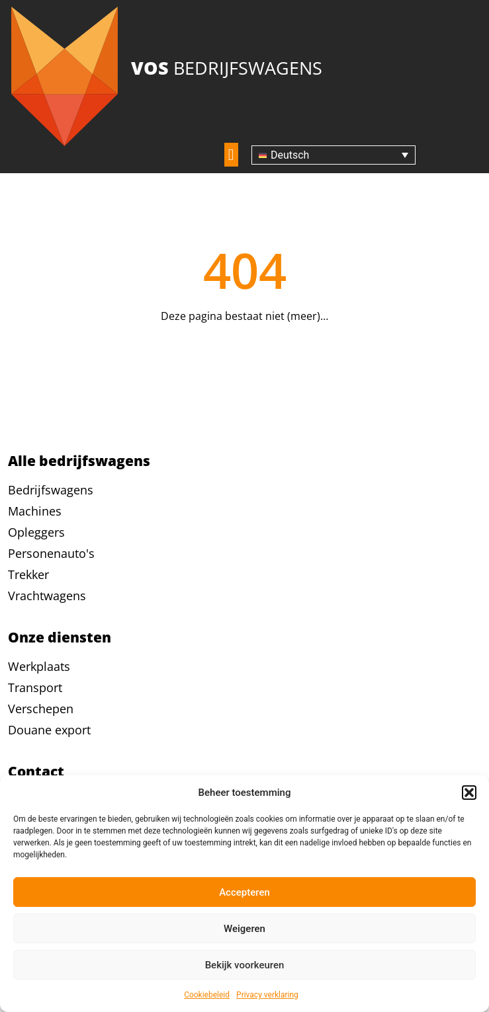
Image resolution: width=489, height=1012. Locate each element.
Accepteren (244, 892)
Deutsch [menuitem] (290, 155)
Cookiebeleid (207, 994)
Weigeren (244, 929)
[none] (333, 155)
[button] (469, 792)
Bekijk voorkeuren (245, 965)
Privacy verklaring (267, 994)
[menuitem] (333, 155)
